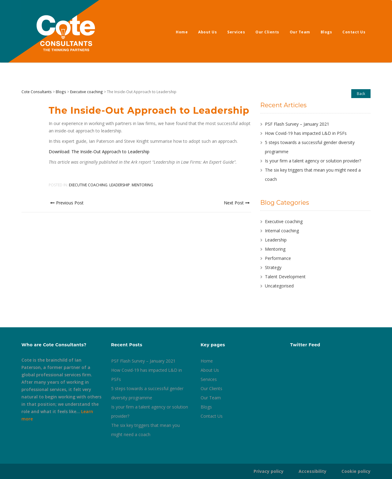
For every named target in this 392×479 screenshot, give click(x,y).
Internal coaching (282, 231)
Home (182, 32)
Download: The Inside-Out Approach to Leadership (99, 151)
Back (361, 93)
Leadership (119, 185)
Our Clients (267, 32)
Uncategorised (279, 286)
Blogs (326, 32)
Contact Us (353, 32)
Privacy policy (269, 471)
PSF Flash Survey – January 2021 (297, 124)
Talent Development (285, 276)
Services (236, 32)
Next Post (237, 203)
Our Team (300, 32)
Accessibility (312, 471)
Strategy (273, 267)
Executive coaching (88, 185)
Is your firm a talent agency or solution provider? (313, 161)
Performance (278, 258)
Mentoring (142, 185)
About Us (207, 32)
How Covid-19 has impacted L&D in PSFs (306, 133)
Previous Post (67, 203)
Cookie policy (356, 471)
